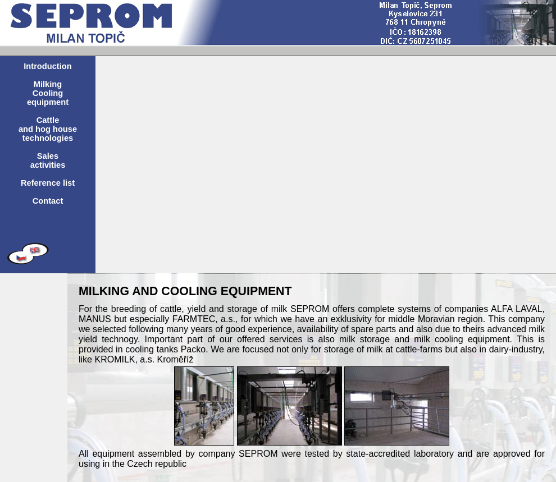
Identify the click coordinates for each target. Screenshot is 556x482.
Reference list (48, 182)
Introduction (47, 66)
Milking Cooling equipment (48, 93)
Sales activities (48, 160)
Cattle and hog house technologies (48, 129)
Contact (48, 200)
